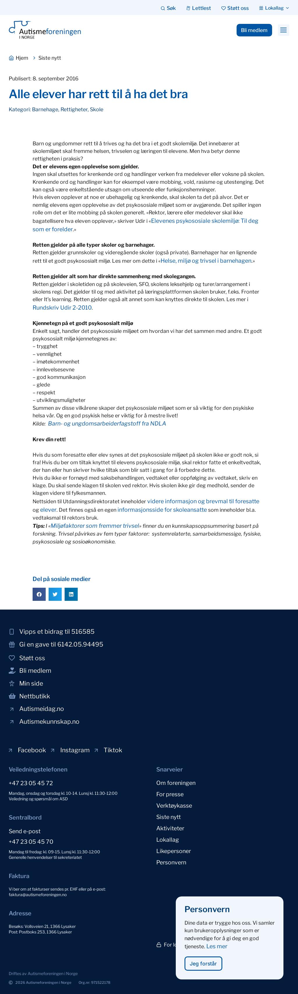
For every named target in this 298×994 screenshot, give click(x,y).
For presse (170, 793)
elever (48, 509)
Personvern (171, 860)
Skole (96, 109)
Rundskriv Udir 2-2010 (62, 307)
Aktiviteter (170, 826)
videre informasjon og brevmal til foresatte (203, 501)
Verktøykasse (174, 804)
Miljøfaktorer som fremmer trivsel (95, 525)
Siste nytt (168, 815)
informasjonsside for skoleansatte (162, 509)
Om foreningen (176, 782)
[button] (283, 30)
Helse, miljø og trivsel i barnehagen (206, 260)
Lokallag (167, 837)
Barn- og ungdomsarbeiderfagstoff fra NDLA (107, 423)
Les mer (216, 951)
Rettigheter (74, 109)
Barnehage (45, 109)
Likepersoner (173, 848)
